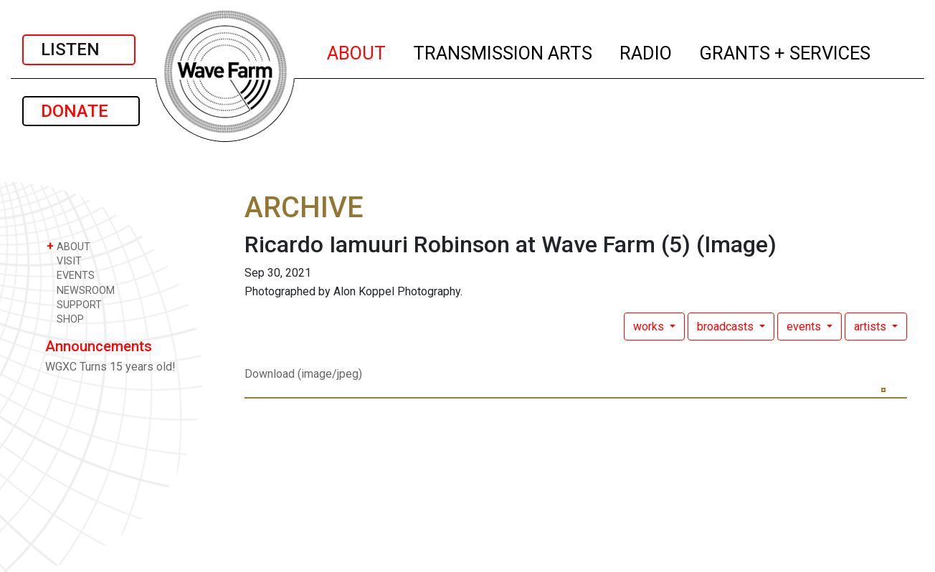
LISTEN (79, 49)
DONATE (81, 111)
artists (871, 326)
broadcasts (726, 326)
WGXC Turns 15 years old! (110, 366)
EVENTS (71, 275)
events (805, 326)
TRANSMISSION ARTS (503, 51)
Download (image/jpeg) (303, 374)
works (650, 326)
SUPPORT (74, 304)
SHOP (65, 318)
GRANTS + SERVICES (785, 51)
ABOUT (357, 51)
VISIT (64, 260)
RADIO (646, 51)
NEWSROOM (81, 290)
